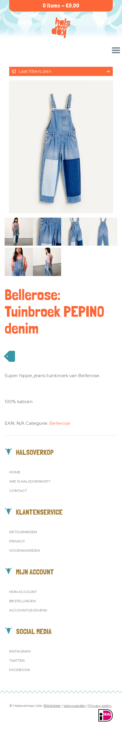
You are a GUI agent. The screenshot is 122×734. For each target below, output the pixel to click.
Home (14, 472)
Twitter (17, 660)
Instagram (20, 651)
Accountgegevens (28, 610)
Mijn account (23, 592)
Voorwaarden (24, 550)
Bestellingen (22, 601)
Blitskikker (52, 705)
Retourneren (23, 532)
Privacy (17, 541)
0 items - (61, 5)
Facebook (19, 670)
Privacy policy (100, 705)
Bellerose (59, 423)
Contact (18, 490)
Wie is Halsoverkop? (29, 481)
